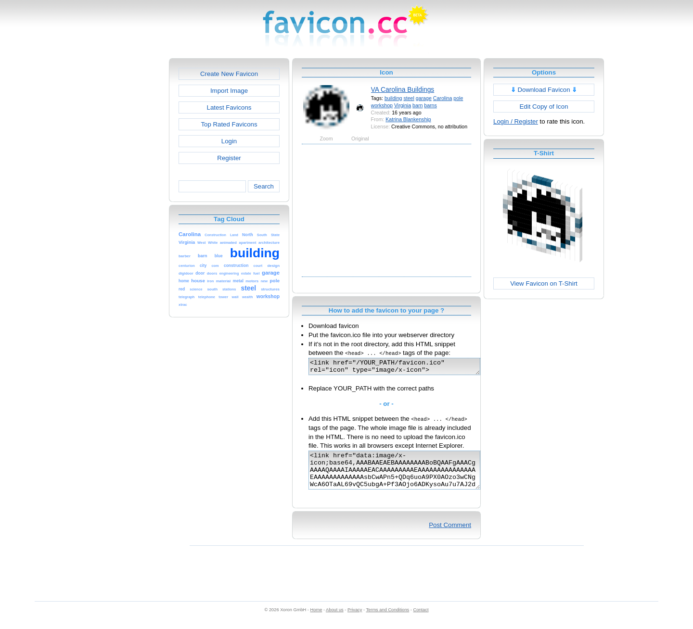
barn (417, 105)
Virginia (402, 105)
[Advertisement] (127, 202)
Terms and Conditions (387, 619)
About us (335, 619)
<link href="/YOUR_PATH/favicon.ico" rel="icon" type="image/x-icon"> (404, 368)
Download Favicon (544, 89)
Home (316, 619)
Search (264, 186)
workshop (382, 105)
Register (229, 158)
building (393, 98)
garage (424, 98)
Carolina (442, 98)
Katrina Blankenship (408, 119)
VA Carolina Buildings (403, 89)
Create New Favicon (229, 73)
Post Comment (450, 535)
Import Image (229, 90)
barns (430, 105)
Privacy (354, 619)
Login (229, 141)
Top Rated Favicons (229, 124)
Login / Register (515, 121)
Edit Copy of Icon (543, 106)
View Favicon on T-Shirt (544, 283)
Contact (421, 619)
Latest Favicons (229, 107)
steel (408, 98)
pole (458, 98)
